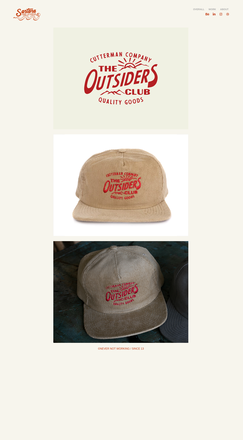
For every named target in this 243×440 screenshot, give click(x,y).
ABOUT (224, 9)
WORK (212, 9)
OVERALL (198, 9)
